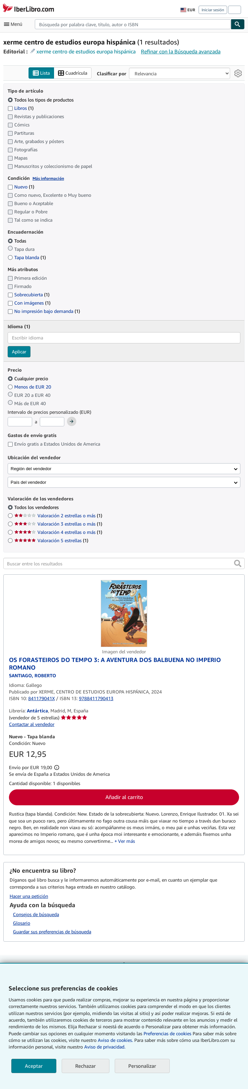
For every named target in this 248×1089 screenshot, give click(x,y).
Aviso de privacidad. (104, 1047)
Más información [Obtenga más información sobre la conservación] (48, 178)
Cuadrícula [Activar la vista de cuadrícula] (72, 73)
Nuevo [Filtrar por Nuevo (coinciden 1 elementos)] (21, 186)
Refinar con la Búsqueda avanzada (180, 51)
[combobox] (133, 24)
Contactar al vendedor (31, 724)
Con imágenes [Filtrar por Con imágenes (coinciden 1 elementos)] (29, 303)
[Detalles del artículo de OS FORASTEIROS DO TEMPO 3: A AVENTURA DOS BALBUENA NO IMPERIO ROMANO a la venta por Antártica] (124, 613)
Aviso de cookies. (115, 1040)
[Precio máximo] (52, 421)
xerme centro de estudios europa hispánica (86, 51)
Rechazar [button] (85, 1066)
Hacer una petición (29, 896)
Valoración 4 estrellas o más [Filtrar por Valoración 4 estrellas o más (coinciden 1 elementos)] (58, 532)
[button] (237, 563)
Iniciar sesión (213, 9)
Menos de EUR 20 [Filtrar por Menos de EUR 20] (30, 387)
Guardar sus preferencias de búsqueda (52, 931)
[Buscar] (237, 24)
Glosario (21, 923)
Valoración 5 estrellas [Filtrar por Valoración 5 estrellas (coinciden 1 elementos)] (51, 540)
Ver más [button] (126, 841)
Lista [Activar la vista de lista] (41, 73)
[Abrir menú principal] (15, 24)
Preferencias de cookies (167, 1033)
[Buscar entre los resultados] (124, 563)
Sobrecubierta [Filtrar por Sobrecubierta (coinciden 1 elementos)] (28, 294)
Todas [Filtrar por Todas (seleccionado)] (18, 241)
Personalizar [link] (142, 1066)
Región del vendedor (31, 468)
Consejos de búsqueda (36, 914)
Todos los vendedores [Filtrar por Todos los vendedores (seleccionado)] (37, 507)
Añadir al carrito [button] (124, 797)
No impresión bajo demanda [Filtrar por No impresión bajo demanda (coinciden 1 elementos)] (44, 311)
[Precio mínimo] (20, 421)
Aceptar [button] (34, 1066)
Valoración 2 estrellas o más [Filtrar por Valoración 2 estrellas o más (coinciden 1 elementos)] (58, 515)
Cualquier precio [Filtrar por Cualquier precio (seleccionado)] (28, 378)
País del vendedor (28, 482)
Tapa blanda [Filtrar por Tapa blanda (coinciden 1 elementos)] (27, 257)
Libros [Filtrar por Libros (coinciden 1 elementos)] (20, 108)
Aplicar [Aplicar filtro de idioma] (19, 351)
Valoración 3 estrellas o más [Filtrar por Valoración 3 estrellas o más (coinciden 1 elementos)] (58, 524)
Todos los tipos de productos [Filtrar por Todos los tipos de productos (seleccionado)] (41, 100)
